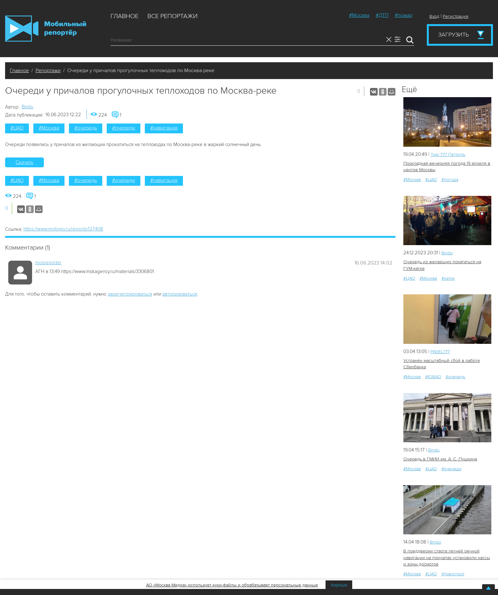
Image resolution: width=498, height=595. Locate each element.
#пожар (403, 15)
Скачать (24, 162)
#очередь (85, 128)
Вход (434, 16)
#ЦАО (17, 128)
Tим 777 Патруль (449, 154)
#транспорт (452, 572)
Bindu (27, 107)
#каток (448, 277)
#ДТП (382, 15)
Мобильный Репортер (45, 29)
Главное (124, 16)
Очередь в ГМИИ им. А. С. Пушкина (439, 458)
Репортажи (48, 70)
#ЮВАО (433, 375)
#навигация (164, 128)
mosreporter (48, 262)
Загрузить (453, 34)
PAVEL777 (441, 351)
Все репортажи (172, 16)
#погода (449, 179)
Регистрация (455, 16)
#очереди (123, 128)
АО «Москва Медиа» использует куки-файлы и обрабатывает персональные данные (232, 585)
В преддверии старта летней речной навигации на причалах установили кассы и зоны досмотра (446, 556)
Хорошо (339, 585)
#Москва (359, 15)
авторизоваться (179, 294)
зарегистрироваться (130, 294)
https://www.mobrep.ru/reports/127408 (63, 229)
